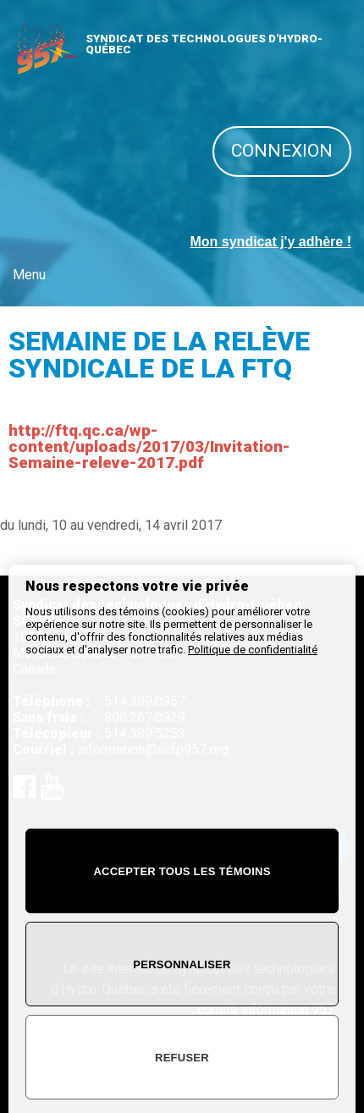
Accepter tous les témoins (181, 871)
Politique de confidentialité (252, 649)
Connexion (282, 151)
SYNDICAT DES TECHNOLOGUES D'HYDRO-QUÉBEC (204, 44)
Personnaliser (181, 964)
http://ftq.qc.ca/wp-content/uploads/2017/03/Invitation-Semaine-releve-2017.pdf (149, 446)
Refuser (182, 1057)
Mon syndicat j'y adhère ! (270, 241)
